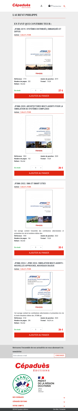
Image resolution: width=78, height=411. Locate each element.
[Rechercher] (60, 6)
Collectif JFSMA (25, 35)
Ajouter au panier (39, 96)
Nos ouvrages (18, 397)
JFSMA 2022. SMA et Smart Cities (30, 183)
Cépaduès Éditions (20, 401)
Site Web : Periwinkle (59, 409)
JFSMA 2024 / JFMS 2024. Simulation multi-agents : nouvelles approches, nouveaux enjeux (39, 264)
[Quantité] (36, 91)
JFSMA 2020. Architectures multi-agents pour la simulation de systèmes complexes (38, 107)
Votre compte (18, 406)
